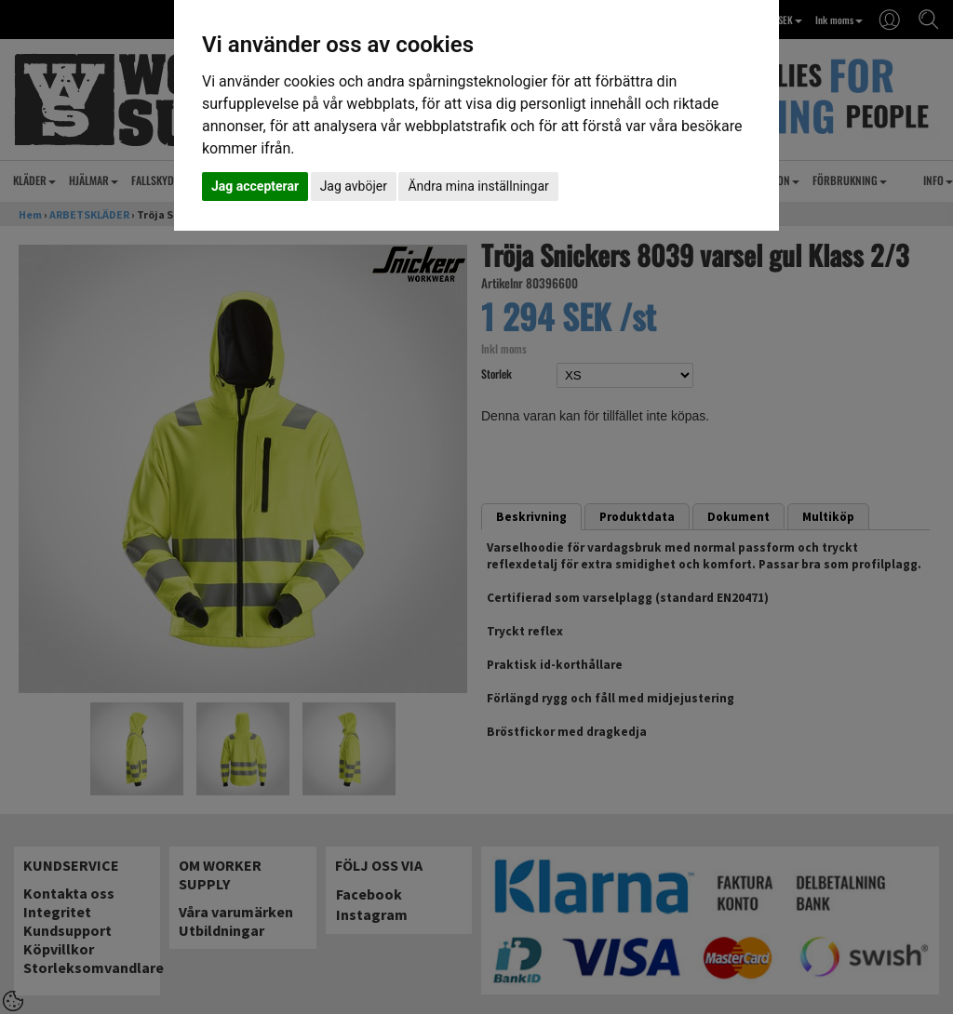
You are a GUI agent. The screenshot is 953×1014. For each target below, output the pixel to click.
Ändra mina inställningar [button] (478, 186)
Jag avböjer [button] (353, 186)
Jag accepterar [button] (255, 186)
